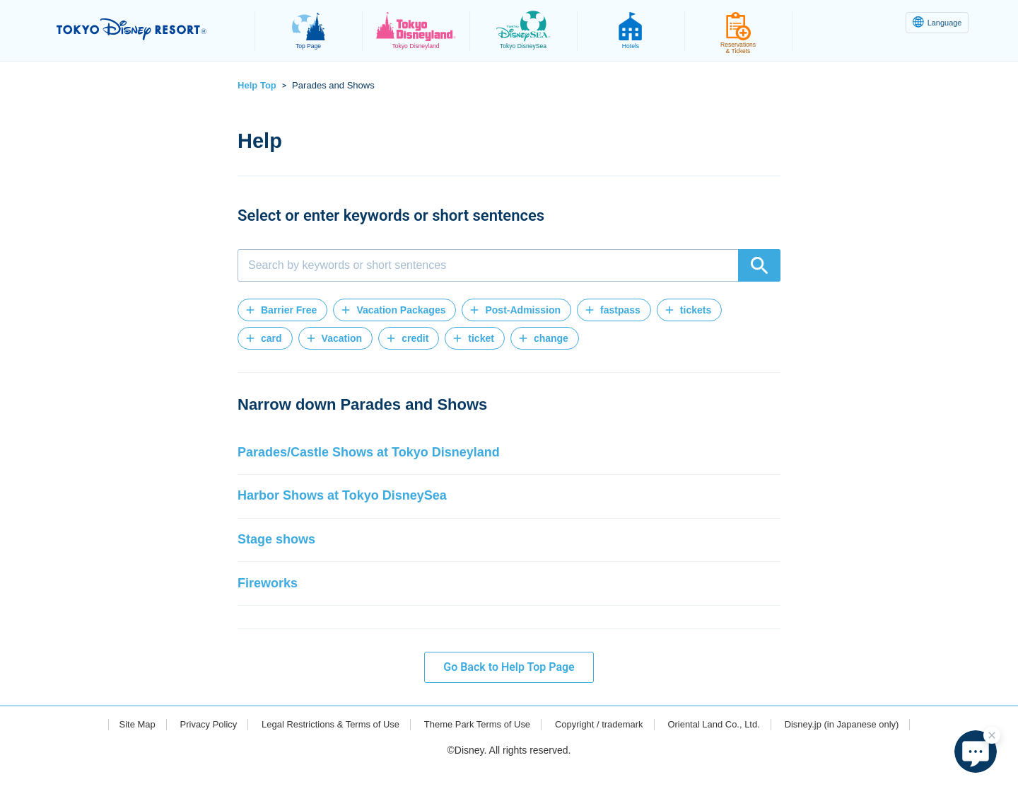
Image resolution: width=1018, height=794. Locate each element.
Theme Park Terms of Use (474, 749)
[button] (282, 310)
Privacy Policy (188, 749)
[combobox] (509, 265)
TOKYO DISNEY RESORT (147, 29)
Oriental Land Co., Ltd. (726, 749)
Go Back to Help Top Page (508, 691)
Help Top (257, 85)
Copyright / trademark (604, 749)
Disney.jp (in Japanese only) (863, 749)
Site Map (112, 749)
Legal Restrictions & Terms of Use (318, 749)
